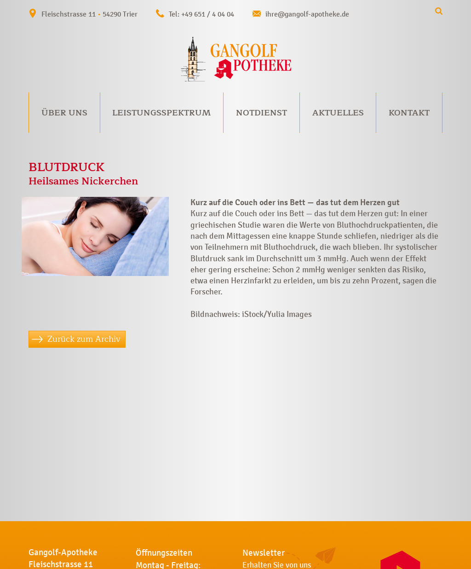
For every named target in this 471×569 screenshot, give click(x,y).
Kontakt (409, 113)
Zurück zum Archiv (84, 339)
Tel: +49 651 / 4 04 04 (201, 14)
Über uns (64, 113)
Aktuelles (338, 113)
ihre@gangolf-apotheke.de (307, 14)
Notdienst (261, 113)
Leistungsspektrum (161, 113)
